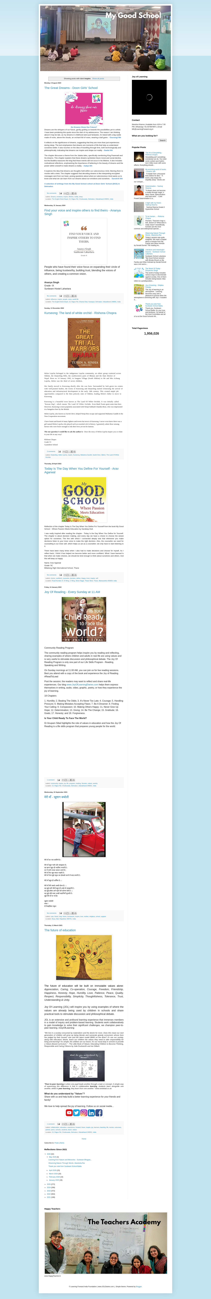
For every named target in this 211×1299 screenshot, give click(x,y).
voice (70, 299)
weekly (95, 783)
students (64, 1130)
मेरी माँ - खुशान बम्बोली (56, 797)
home (64, 916)
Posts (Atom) (59, 1143)
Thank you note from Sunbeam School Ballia (65, 1166)
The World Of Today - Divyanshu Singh (153, 269)
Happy (83, 578)
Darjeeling (54, 455)
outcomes (118, 1127)
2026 (49, 1154)
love (81, 916)
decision (73, 578)
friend (56, 916)
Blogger (139, 1287)
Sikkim (103, 455)
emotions (60, 196)
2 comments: (51, 451)
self (97, 578)
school (98, 916)
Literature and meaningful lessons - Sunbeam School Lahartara (155, 252)
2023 (49, 1191)
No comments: (52, 193)
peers (53, 1130)
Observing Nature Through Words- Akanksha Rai (67, 1163)
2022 (49, 1194)
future (83, 1127)
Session (84, 783)
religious (92, 916)
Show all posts (98, 78)
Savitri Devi (96, 455)
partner (47, 1130)
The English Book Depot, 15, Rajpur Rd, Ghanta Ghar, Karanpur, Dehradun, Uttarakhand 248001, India (86, 302)
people (65, 299)
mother (86, 916)
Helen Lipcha (62, 455)
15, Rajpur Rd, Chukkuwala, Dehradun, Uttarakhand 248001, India (74, 786)
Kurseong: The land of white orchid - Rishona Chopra (80, 313)
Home (84, 1139)
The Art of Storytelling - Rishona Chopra (153, 154)
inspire (66, 196)
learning (103, 1127)
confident (59, 578)
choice (53, 578)
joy (65, 783)
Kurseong (76, 455)
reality (76, 196)
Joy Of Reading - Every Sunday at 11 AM (72, 592)
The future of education (60, 930)
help (60, 916)
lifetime (71, 196)
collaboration (55, 1127)
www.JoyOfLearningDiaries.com (82, 684)
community (54, 783)
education (63, 1127)
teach (70, 1130)
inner (88, 578)
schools (58, 1130)
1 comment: (51, 780)
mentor (111, 1127)
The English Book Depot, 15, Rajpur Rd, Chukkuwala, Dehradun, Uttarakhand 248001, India (82, 199)
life (68, 783)
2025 (49, 1184)
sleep (81, 196)
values (90, 783)
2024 (49, 1187)
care (52, 916)
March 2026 (53, 1174)
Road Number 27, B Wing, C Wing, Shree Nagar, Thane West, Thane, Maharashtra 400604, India (84, 581)
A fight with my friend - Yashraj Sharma (153, 204)
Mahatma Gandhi (86, 455)
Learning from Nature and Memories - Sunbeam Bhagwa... (70, 1160)
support (103, 916)
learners (96, 1127)
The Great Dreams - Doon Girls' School (71, 88)
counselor (66, 578)
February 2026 (54, 1177)
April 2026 (53, 1170)
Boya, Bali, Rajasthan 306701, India (64, 919)
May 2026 (53, 1157)
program (72, 783)
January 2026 (54, 1180)
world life (76, 299)
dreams (53, 196)
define (78, 578)
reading (78, 783)
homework (70, 916)
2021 (49, 1197)
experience (71, 1127)
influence (54, 299)
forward (78, 1127)
